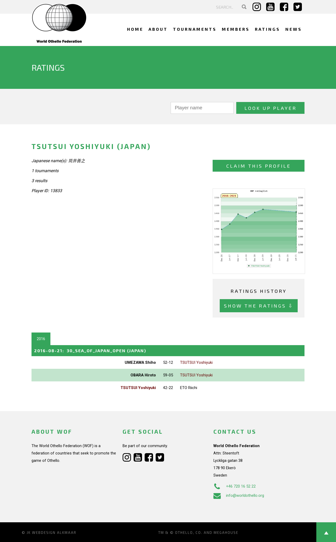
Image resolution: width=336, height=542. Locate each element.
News (293, 29)
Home (135, 29)
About (158, 29)
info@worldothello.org (238, 495)
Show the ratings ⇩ (258, 306)
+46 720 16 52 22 (234, 486)
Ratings (267, 29)
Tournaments (195, 29)
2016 (41, 338)
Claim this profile (258, 166)
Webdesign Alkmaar (54, 532)
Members (236, 29)
